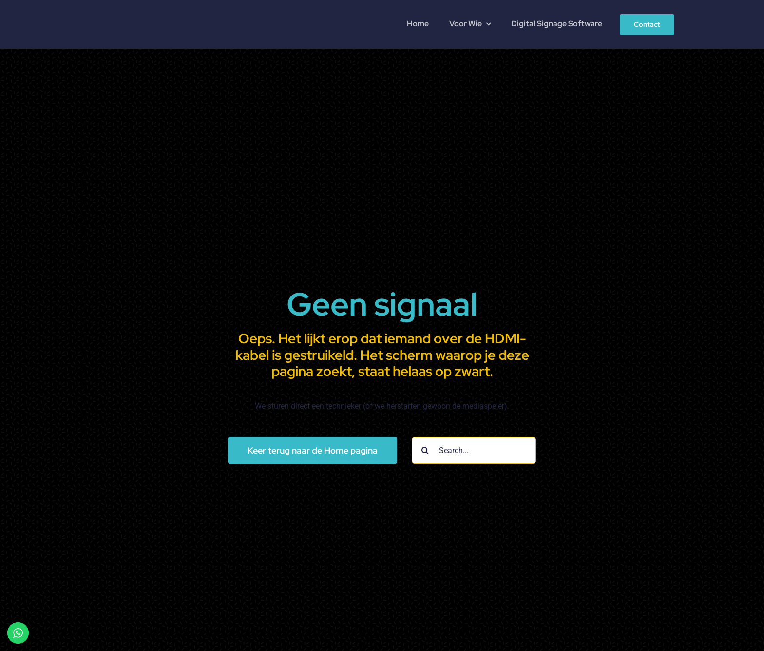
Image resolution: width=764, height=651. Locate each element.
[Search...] (474, 450)
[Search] (425, 450)
